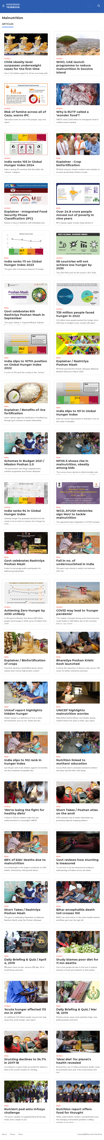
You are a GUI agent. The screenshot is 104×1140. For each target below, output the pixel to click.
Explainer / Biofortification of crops (25, 662)
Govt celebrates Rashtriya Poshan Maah (24, 562)
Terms (20, 1134)
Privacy (12, 1134)
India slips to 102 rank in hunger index (23, 761)
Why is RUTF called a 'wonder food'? (72, 113)
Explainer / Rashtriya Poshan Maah (72, 363)
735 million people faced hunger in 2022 (75, 314)
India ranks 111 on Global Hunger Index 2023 (23, 263)
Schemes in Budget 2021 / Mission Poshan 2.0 (24, 462)
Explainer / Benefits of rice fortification (24, 411)
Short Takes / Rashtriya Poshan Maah (22, 911)
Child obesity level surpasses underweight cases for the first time (22, 65)
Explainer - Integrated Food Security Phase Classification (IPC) (25, 215)
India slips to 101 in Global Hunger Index (76, 412)
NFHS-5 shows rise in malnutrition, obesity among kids (72, 464)
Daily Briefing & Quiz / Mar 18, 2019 (76, 1011)
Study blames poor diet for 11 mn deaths (77, 961)
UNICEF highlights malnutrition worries (72, 712)
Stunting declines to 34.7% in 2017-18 (25, 1061)
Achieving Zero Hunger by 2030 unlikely (24, 612)
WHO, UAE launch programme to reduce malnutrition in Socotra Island (74, 67)
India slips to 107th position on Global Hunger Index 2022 (25, 365)
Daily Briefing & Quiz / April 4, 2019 (25, 961)
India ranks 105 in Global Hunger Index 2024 (23, 163)
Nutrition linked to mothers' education (71, 761)
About (4, 1134)
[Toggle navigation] (4, 5)
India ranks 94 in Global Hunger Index (22, 512)
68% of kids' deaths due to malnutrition (25, 861)
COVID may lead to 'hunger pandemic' (77, 612)
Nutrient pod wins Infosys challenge (24, 1111)
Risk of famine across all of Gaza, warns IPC (25, 113)
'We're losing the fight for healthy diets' (24, 811)
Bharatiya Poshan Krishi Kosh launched (74, 662)
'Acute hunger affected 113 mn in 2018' (25, 1011)
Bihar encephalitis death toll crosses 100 (75, 911)
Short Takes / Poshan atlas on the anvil (77, 811)
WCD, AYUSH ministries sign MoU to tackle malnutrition (74, 514)
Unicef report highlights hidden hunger (23, 712)
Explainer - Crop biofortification (68, 163)
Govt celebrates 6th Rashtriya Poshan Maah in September (24, 315)
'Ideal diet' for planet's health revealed (73, 1061)
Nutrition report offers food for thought (74, 1111)
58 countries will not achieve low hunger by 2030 (74, 265)
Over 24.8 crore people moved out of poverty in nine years (75, 215)
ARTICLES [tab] (7, 24)
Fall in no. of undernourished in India (75, 562)
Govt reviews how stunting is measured (77, 861)
